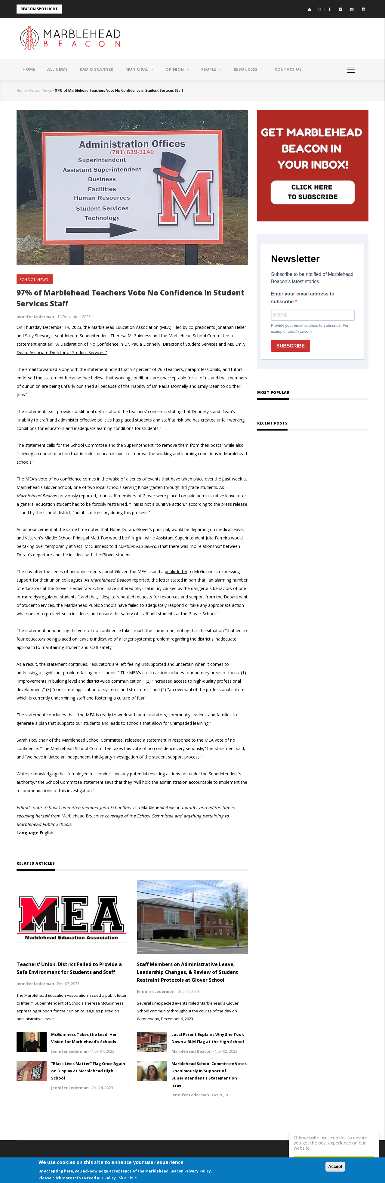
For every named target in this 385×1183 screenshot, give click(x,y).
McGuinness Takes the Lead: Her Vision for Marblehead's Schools (84, 1038)
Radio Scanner (96, 69)
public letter (176, 571)
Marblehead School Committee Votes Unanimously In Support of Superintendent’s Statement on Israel (209, 1074)
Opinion (177, 69)
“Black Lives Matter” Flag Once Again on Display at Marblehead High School (88, 1071)
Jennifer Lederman (35, 316)
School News (41, 90)
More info (127, 1178)
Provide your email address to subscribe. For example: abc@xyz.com (309, 328)
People (211, 69)
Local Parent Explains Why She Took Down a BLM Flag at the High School (207, 1038)
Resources (248, 69)
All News (57, 69)
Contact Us (288, 69)
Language (27, 833)
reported (120, 580)
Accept (335, 1166)
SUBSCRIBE (290, 345)
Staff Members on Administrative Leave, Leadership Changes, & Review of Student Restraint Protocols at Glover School (187, 972)
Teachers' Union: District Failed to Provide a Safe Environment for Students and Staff (69, 968)
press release (234, 504)
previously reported (77, 496)
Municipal (139, 69)
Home (29, 69)
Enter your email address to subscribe (302, 297)
